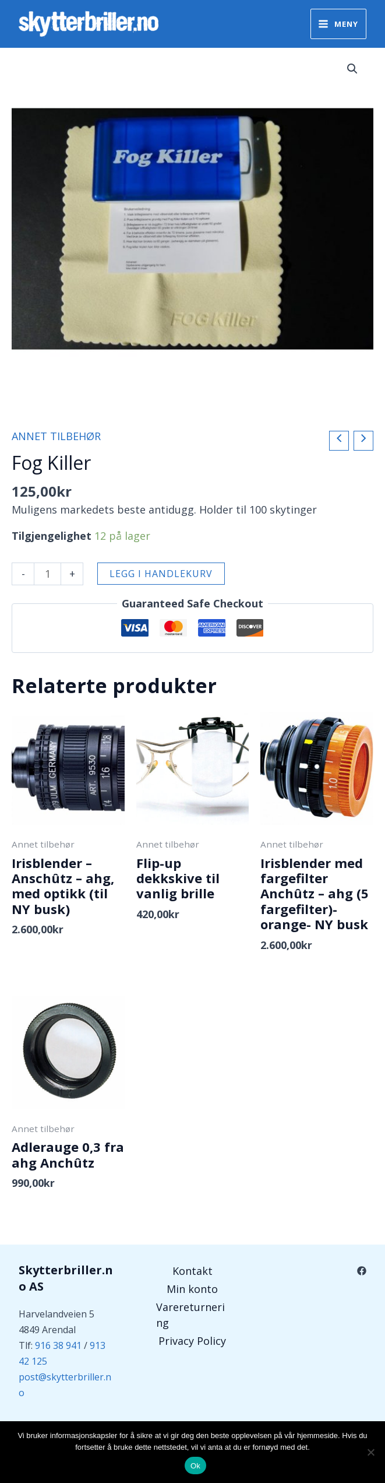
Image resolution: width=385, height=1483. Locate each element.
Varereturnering (190, 1315)
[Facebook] (361, 1270)
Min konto (192, 1289)
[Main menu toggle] (338, 23)
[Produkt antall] (47, 574)
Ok (195, 1465)
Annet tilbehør (56, 436)
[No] (370, 1452)
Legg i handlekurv (161, 573)
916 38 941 (58, 1345)
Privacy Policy (192, 1341)
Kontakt (192, 1271)
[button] (352, 68)
